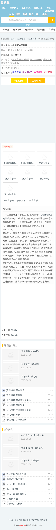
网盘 (31, 14)
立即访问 (36, 81)
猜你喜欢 (8, 429)
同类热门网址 (10, 345)
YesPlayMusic (37, 435)
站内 (11, 14)
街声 (18, 415)
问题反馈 (43, 520)
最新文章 (38, 8)
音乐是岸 (35, 460)
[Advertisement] (28, 115)
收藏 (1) (19, 81)
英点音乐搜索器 (23, 400)
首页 (4, 8)
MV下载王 (19, 479)
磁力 (38, 14)
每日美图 (26, 520)
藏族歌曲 (14, 63)
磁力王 (9, 334)
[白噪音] (9, 498)
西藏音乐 (5, 63)
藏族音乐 (47, 59)
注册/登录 (49, 11)
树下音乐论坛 (37, 448)
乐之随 (34, 376)
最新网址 (14, 8)
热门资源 (26, 8)
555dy (9, 330)
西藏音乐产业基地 (20, 59)
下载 (48, 8)
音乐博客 (32, 38)
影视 (24, 14)
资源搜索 (29, 29)
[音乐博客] (25, 351)
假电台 (15, 489)
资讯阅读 (17, 29)
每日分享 (18, 520)
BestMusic (21, 420)
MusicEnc (35, 351)
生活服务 (5, 29)
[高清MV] (10, 479)
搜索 (18, 14)
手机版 (10, 520)
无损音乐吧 (21, 484)
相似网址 (8, 146)
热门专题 (35, 520)
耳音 (16, 498)
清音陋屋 (35, 364)
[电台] (8, 489)
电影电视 (41, 29)
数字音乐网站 (36, 59)
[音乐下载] (25, 448)
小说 (44, 14)
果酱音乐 (20, 390)
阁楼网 (19, 395)
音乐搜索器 (21, 494)
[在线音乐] (25, 435)
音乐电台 (21, 38)
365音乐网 (21, 474)
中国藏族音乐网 (23, 410)
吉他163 (20, 405)
